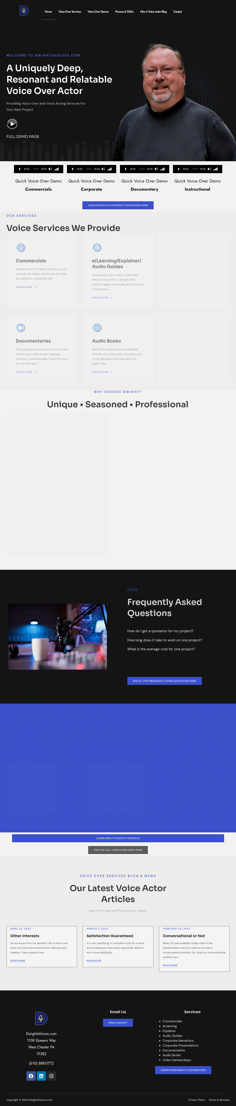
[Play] (20, 169)
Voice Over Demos (98, 12)
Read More (17, 961)
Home (48, 12)
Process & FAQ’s (124, 12)
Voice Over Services (69, 12)
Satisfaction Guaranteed (110, 936)
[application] (38, 169)
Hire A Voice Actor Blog (153, 12)
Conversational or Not (184, 936)
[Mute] (50, 169)
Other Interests (24, 936)
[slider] (36, 169)
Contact (177, 12)
